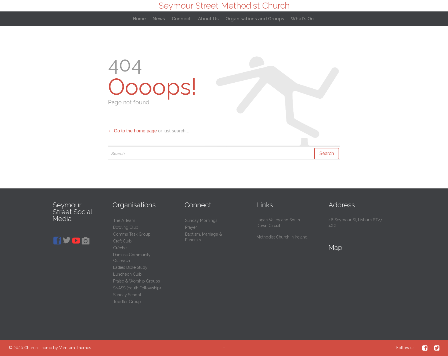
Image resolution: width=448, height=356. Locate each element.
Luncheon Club (127, 274)
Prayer (191, 227)
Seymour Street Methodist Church (224, 6)
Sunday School (127, 295)
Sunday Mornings (201, 220)
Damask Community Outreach (132, 257)
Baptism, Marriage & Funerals (203, 237)
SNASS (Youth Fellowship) (137, 288)
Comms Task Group (132, 234)
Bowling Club (125, 227)
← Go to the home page (132, 130)
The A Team (124, 220)
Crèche (120, 248)
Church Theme (38, 347)
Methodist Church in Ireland (282, 237)
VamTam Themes (75, 347)
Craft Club (122, 241)
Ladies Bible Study (130, 267)
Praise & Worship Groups (136, 281)
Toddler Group (127, 301)
